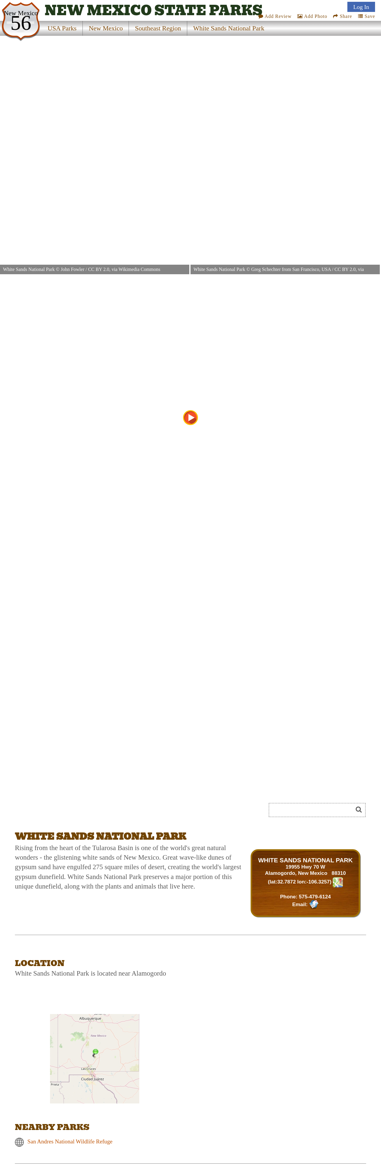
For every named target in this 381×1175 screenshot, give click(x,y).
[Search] (313, 810)
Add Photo (312, 16)
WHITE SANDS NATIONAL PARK (305, 860)
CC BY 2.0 (98, 269)
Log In (361, 7)
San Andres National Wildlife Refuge (70, 1141)
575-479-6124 (315, 897)
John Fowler (73, 269)
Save (366, 16)
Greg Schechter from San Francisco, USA (291, 269)
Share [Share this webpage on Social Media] (342, 16)
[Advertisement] (81, 812)
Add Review (275, 16)
